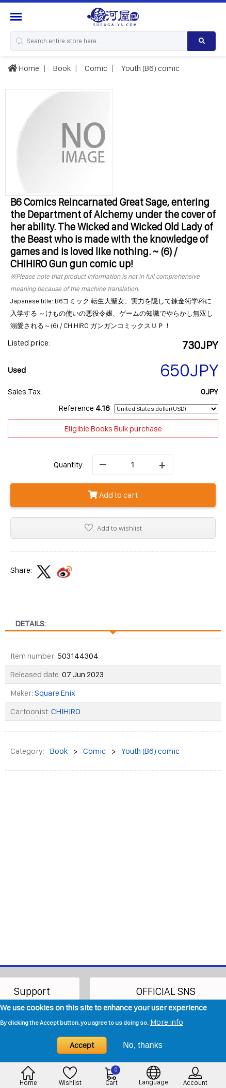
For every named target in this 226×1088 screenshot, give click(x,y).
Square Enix (55, 693)
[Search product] (201, 41)
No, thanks (142, 1045)
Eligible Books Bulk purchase (113, 428)
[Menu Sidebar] (17, 17)
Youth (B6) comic (150, 68)
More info (166, 1022)
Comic (95, 68)
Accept (82, 1045)
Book (61, 68)
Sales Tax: (25, 391)
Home (23, 68)
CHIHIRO (65, 711)
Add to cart (113, 495)
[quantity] (132, 465)
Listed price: (29, 343)
